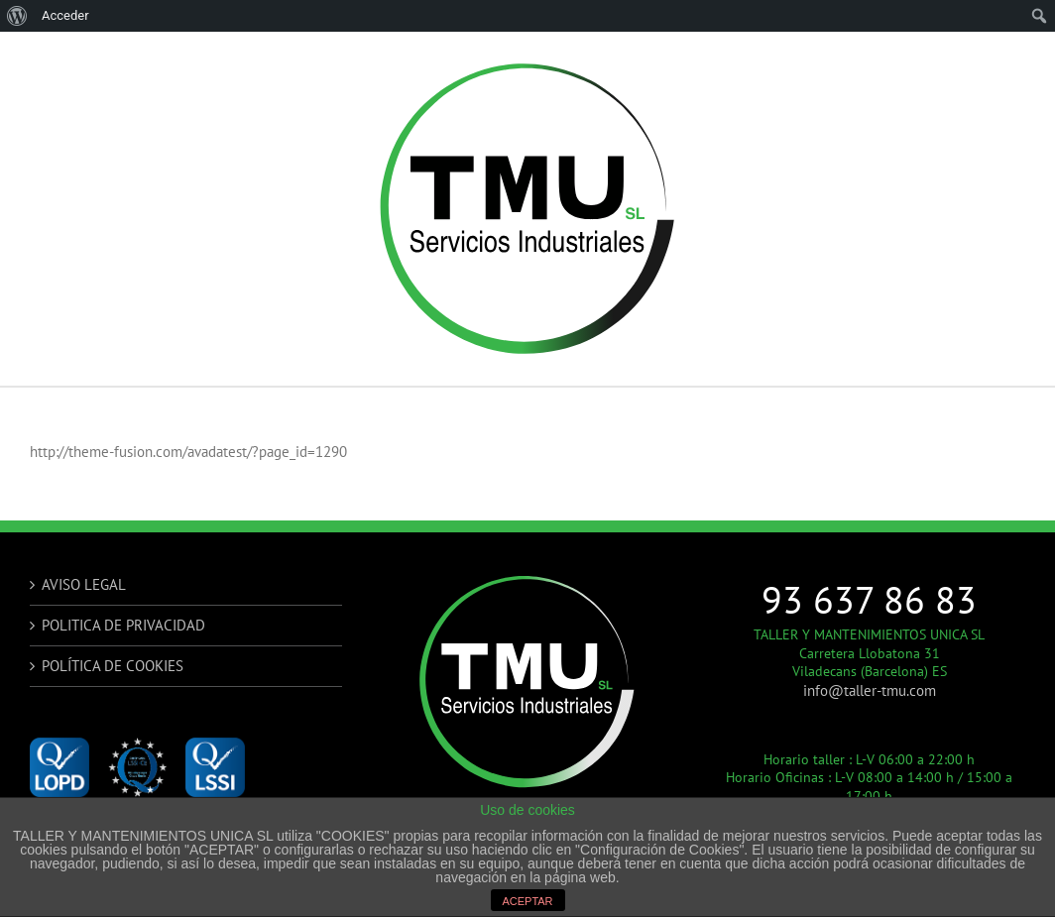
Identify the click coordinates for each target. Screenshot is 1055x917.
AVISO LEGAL (84, 584)
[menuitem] (17, 16)
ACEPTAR (527, 901)
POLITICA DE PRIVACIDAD (123, 625)
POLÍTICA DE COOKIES (112, 665)
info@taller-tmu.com (869, 690)
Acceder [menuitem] (65, 15)
